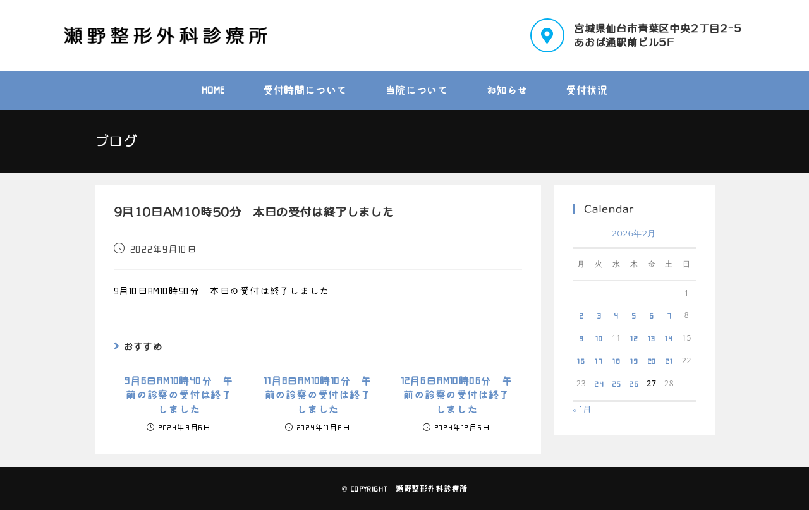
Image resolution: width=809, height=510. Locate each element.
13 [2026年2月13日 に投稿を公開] (652, 338)
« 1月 (582, 409)
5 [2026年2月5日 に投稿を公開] (633, 315)
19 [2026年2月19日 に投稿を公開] (634, 361)
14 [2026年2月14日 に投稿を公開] (669, 338)
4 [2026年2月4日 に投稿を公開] (616, 315)
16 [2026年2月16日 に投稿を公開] (581, 361)
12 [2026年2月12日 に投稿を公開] (634, 338)
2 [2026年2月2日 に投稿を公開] (581, 315)
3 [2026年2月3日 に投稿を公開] (599, 315)
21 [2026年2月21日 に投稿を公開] (669, 361)
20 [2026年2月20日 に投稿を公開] (652, 361)
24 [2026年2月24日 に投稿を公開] (599, 383)
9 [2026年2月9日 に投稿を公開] (581, 338)
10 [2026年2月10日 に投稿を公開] (599, 338)
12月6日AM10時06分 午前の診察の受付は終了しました (457, 395)
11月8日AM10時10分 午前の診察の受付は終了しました (318, 395)
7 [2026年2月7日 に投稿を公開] (669, 315)
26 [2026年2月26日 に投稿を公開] (634, 383)
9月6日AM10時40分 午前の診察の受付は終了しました (179, 395)
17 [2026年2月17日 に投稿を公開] (599, 361)
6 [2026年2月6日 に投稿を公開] (651, 315)
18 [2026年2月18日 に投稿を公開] (616, 361)
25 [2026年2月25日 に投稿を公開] (617, 383)
